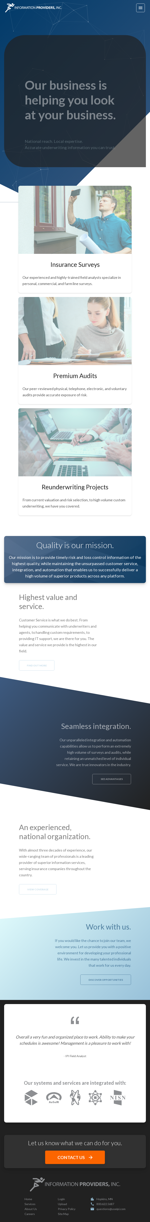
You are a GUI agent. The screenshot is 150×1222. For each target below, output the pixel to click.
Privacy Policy (66, 1209)
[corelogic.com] (31, 1098)
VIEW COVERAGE (24, 889)
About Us (31, 1209)
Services (30, 1204)
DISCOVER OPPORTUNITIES (119, 979)
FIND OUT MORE (23, 665)
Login (61, 1199)
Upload (62, 1204)
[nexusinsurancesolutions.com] (75, 1098)
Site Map (63, 1214)
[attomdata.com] (95, 1098)
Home (28, 1199)
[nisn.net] (117, 1098)
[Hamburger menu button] (140, 8)
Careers (30, 1214)
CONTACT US (75, 1157)
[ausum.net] (54, 1098)
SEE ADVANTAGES (125, 779)
